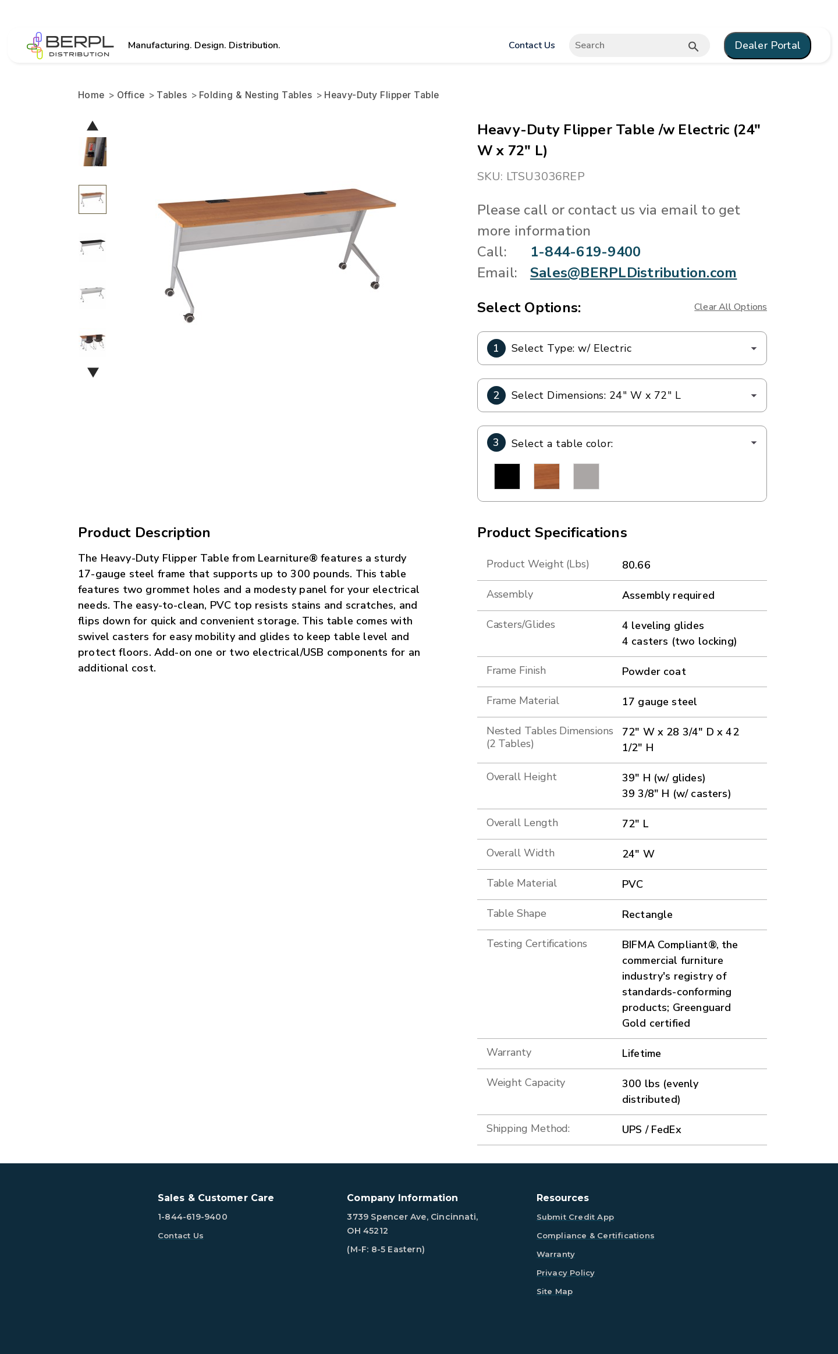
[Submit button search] (694, 46)
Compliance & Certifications (596, 1235)
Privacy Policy (566, 1272)
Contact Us (532, 45)
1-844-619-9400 (585, 251)
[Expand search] (639, 45)
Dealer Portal (767, 45)
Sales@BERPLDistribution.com (633, 272)
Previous (92, 125)
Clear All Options (730, 307)
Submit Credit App (575, 1216)
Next (93, 372)
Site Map (555, 1291)
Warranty (556, 1254)
